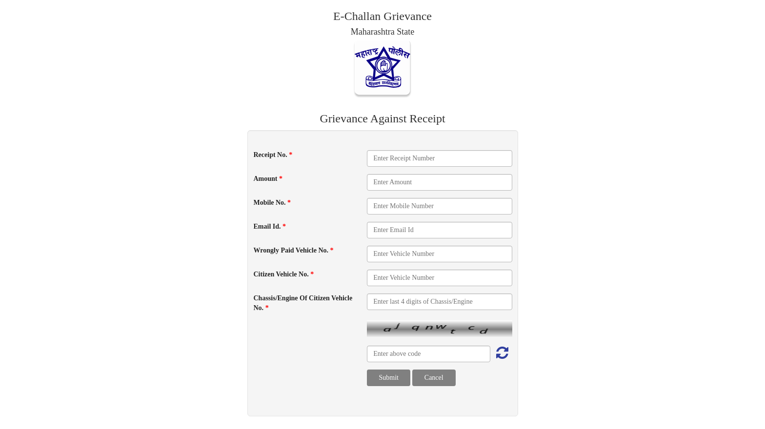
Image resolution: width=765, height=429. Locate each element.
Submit (389, 377)
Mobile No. (272, 202)
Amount (268, 178)
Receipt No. (273, 154)
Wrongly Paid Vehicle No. (294, 250)
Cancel (433, 377)
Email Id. (270, 226)
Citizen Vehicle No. (284, 274)
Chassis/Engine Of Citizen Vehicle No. (303, 303)
